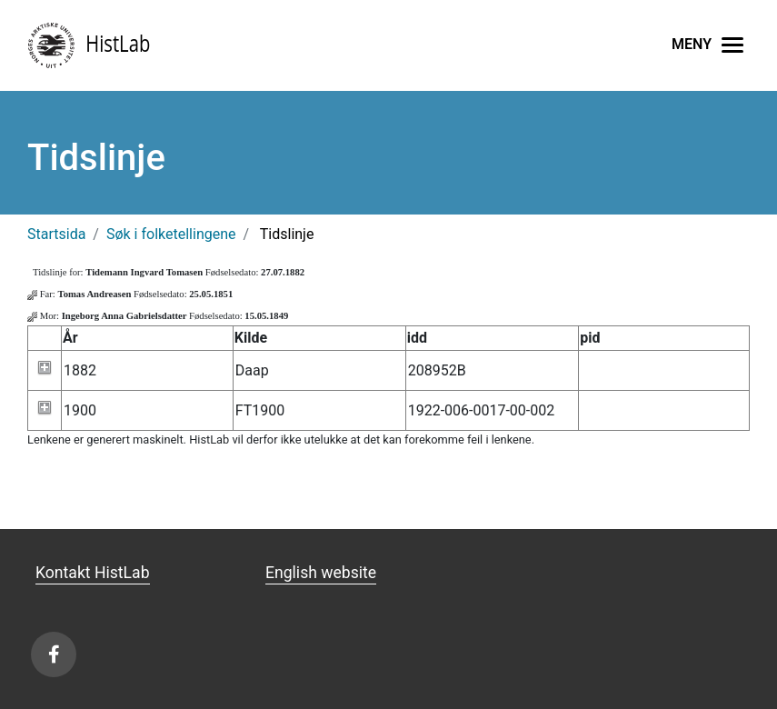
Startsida (56, 234)
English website (320, 573)
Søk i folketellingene (171, 234)
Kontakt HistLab (92, 573)
